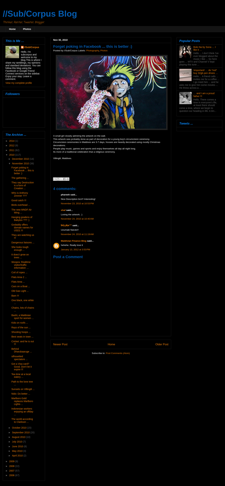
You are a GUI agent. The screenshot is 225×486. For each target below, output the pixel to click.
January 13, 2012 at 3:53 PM (75, 249)
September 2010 (21, 432)
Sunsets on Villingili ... (23, 389)
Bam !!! (15, 295)
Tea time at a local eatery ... (21, 375)
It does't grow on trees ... (20, 256)
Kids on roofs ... (19, 322)
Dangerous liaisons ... (22, 242)
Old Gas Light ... (20, 291)
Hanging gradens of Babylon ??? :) (21, 218)
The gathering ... (20, 178)
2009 (12, 461)
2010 (12, 154)
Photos (27, 29)
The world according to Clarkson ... (22, 420)
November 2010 (21, 163)
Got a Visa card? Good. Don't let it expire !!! (21, 366)
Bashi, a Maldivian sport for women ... (22, 316)
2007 (12, 470)
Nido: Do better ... (20, 393)
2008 (12, 466)
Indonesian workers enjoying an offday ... (22, 411)
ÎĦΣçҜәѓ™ (66, 225)
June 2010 (18, 446)
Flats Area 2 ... (19, 277)
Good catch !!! (18, 200)
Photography (92, 50)
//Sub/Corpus (31, 47)
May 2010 (17, 451)
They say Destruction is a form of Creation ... (22, 185)
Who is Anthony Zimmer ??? (19, 194)
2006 (12, 475)
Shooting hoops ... (21, 332)
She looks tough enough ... (19, 248)
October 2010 (19, 427)
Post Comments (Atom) (118, 353)
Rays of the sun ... (21, 327)
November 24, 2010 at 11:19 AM (77, 234)
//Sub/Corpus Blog (40, 14)
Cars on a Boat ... (20, 286)
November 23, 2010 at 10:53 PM (77, 203)
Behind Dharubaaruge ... (21, 350)
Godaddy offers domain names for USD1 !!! (22, 227)
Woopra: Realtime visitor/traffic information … (21, 265)
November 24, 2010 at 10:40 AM (77, 219)
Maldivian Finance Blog (73, 241)
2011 (12, 150)
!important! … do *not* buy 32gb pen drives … (205, 71)
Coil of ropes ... (19, 272)
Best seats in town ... (22, 336)
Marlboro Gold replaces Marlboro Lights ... (22, 401)
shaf (63, 210)
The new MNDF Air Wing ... (21, 211)
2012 (12, 145)
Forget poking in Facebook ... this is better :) (22, 170)
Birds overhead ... (20, 205)
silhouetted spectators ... (19, 358)
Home (12, 29)
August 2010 (19, 437)
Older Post (161, 344)
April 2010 (17, 455)
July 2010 (17, 441)
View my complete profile (18, 83)
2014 (12, 141)
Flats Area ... (18, 281)
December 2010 (21, 159)
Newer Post (60, 344)
